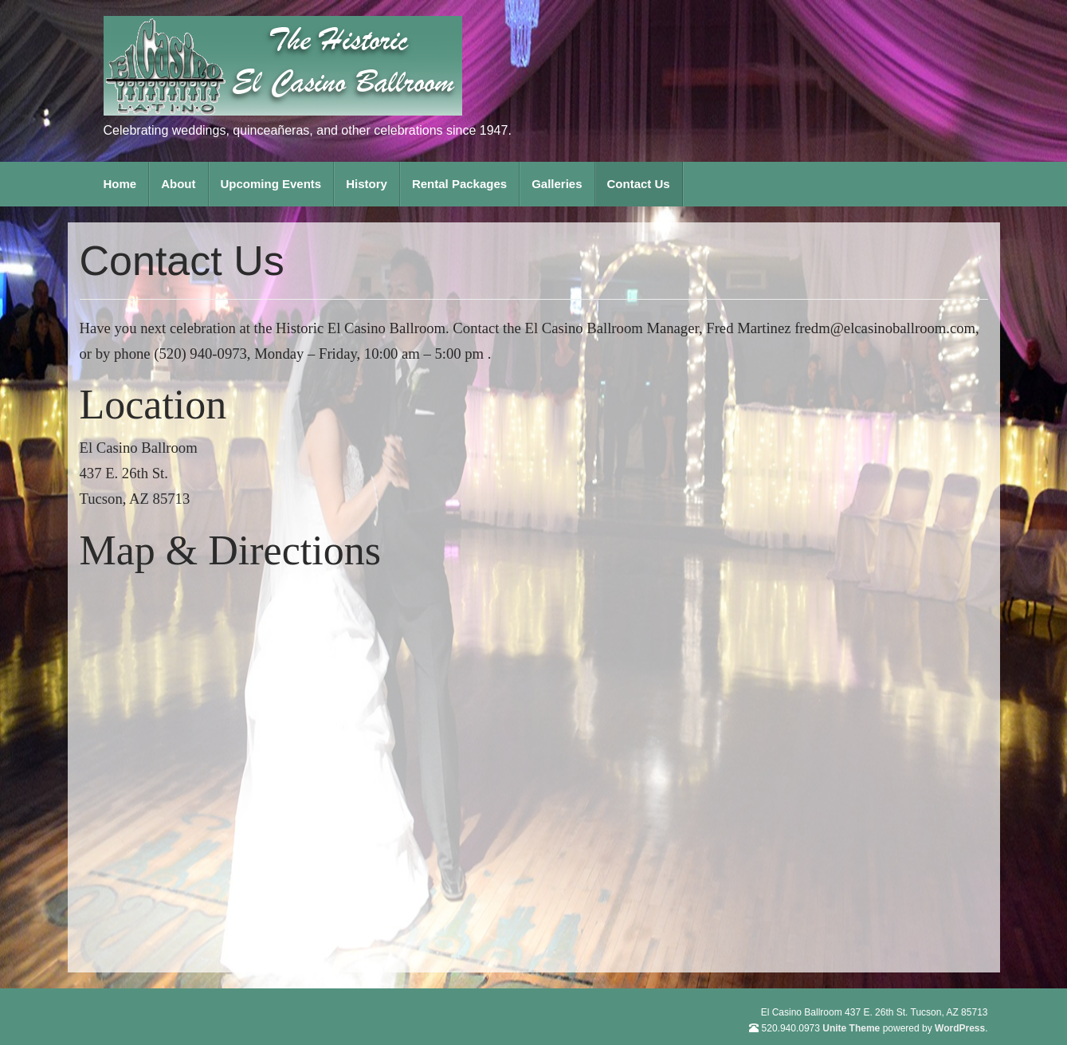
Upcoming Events (271, 184)
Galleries (557, 184)
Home (120, 184)
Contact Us (638, 184)
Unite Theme (851, 1028)
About (178, 184)
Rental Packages (459, 184)
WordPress (960, 1028)
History (366, 184)
